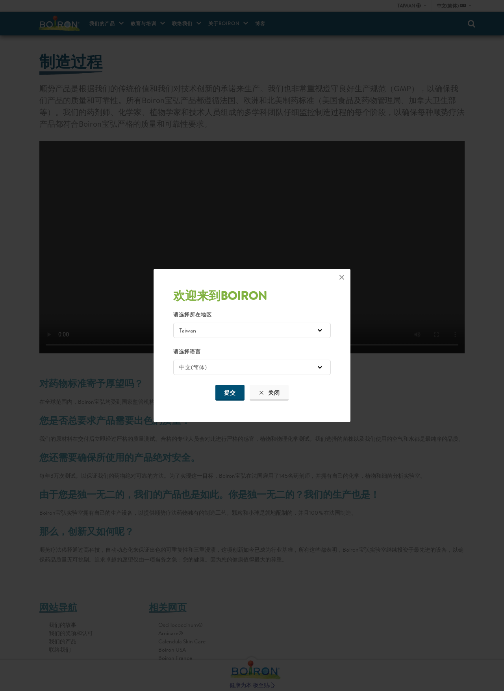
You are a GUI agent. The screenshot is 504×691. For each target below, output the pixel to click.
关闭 (269, 393)
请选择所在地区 (192, 314)
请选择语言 (187, 351)
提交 (230, 393)
